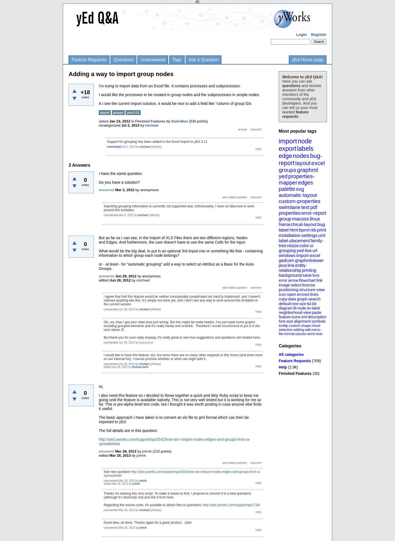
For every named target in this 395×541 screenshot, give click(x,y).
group (285, 219)
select (296, 285)
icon (282, 294)
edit (308, 330)
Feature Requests (89, 59)
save (307, 275)
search (314, 299)
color (304, 245)
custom (294, 326)
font (315, 275)
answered (106, 190)
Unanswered (152, 59)
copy (283, 299)
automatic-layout (298, 195)
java (283, 265)
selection (286, 330)
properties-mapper (297, 179)
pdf (313, 207)
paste (316, 312)
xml (304, 317)
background (290, 275)
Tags (177, 59)
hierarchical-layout (298, 224)
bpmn (305, 230)
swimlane (289, 207)
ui (311, 245)
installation (290, 235)
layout (303, 163)
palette (287, 189)
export (287, 148)
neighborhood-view (295, 312)
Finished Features (295, 373)
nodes (301, 155)
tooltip (283, 326)
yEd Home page (307, 59)
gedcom (286, 260)
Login (301, 34)
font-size (286, 321)
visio (319, 334)
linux (315, 219)
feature (285, 317)
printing (309, 270)
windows (287, 255)
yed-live (304, 250)
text (305, 207)
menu (315, 330)
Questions (123, 59)
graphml (307, 170)
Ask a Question (204, 59)
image (284, 285)
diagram (286, 308)
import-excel (308, 255)
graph (302, 299)
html (293, 230)
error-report (313, 213)
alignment (302, 321)
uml (321, 235)
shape (306, 326)
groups (287, 170)
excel (318, 163)
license (308, 285)
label (284, 230)
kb (313, 230)
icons (295, 317)
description (317, 317)
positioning (288, 289)
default (285, 303)
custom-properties (299, 201)
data (292, 299)
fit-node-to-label (306, 308)
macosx (300, 219)
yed (283, 176)
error (283, 280)
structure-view (312, 289)
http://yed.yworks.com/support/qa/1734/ (231, 505)
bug (321, 224)
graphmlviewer (309, 260)
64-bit (311, 304)
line (290, 265)
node (305, 141)
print (321, 230)
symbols (318, 321)
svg (300, 189)
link (320, 280)
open (291, 294)
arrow (293, 280)
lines (314, 294)
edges (305, 183)
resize (293, 245)
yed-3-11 (133, 112)
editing (299, 330)
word (311, 334)
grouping (287, 250)
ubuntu (300, 334)
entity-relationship (293, 268)
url (314, 250)
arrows (303, 294)
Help (283, 367)
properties (290, 213)
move (316, 326)
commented (114, 146)
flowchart (307, 280)
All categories (291, 354)
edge (285, 155)
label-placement (294, 240)
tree (295, 304)
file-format (287, 334)
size (302, 304)
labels (305, 148)
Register (318, 34)
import (288, 141)
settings (309, 235)
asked (103, 121)
